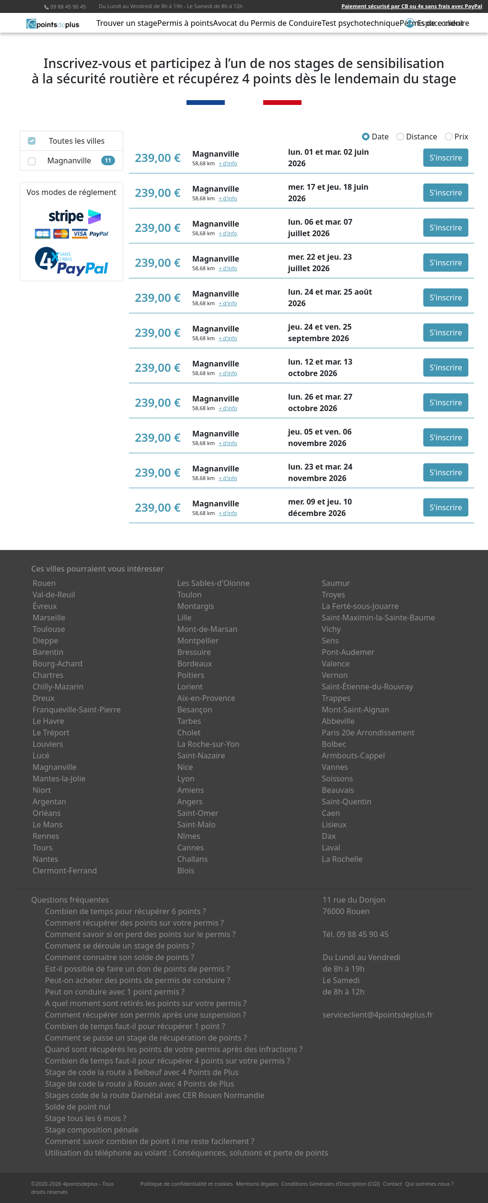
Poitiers (191, 675)
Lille (184, 617)
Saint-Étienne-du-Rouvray (367, 686)
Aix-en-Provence (206, 698)
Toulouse (49, 629)
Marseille (49, 617)
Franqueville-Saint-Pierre (77, 709)
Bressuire (194, 652)
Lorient (190, 686)
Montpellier (198, 640)
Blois (186, 870)
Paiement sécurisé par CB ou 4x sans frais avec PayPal (411, 6)
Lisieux (334, 824)
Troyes (333, 594)
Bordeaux (194, 663)
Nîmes (188, 836)
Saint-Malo (196, 824)
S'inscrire (446, 157)
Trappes (336, 698)
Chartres (48, 675)
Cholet (189, 732)
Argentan (49, 801)
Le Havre (48, 721)
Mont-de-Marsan (207, 629)
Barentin (48, 652)
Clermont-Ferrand (65, 870)
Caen (331, 813)
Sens (330, 640)
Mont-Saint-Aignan (355, 709)
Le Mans (48, 824)
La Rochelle (342, 859)
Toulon (189, 594)
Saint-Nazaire (201, 755)
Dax (329, 836)
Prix (456, 136)
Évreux (45, 606)
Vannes (335, 767)
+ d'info (228, 163)
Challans (192, 859)
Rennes (46, 836)
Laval (331, 847)
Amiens (190, 790)
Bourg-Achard (57, 663)
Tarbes (189, 721)
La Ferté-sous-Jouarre (360, 606)
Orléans (47, 813)
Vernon (335, 675)
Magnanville (55, 767)
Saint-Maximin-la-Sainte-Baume (378, 617)
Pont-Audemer (348, 652)
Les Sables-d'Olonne (213, 583)
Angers (190, 801)
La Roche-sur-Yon (208, 744)
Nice (185, 767)
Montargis (195, 606)
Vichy (331, 629)
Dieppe (45, 640)
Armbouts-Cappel (353, 755)
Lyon (186, 778)
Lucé (41, 755)
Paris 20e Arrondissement (368, 732)
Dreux (43, 698)
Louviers (48, 744)
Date (375, 136)
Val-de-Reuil (54, 594)
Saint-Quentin (347, 801)
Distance (416, 136)
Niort (42, 790)
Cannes (190, 847)
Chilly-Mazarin (58, 686)
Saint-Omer (198, 813)
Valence (335, 663)
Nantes (45, 859)
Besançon (194, 709)
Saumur (336, 583)
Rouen (44, 583)
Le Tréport (51, 732)
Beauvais (338, 790)
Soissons (337, 778)
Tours (43, 847)
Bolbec (334, 744)
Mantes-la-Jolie (59, 778)
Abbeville (338, 721)
